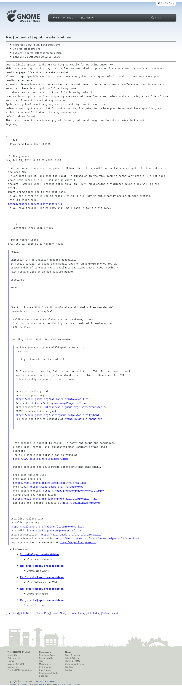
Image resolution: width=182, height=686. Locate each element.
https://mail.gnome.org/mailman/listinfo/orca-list (52, 399)
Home (55, 17)
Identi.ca (69, 667)
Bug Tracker (45, 670)
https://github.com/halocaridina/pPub (35, 204)
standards (24, 684)
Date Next (25, 613)
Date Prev (12, 613)
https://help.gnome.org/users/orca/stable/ (76, 407)
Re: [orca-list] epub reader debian (42, 566)
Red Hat (42, 684)
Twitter (68, 670)
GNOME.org (167, 3)
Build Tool (44, 675)
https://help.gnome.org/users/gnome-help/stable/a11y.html (57, 415)
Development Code (48, 673)
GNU (79, 684)
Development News (74, 664)
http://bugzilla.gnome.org (83, 419)
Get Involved (13, 658)
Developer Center (47, 655)
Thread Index (76, 613)
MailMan (61, 684)
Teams (10, 660)
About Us (12, 655)
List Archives (88, 17)
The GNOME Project (18, 652)
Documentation (46, 658)
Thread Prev (42, 613)
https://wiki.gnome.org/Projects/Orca (59, 403)
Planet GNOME (72, 660)
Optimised (11, 684)
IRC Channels (46, 667)
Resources (45, 652)
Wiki (41, 660)
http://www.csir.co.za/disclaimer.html (40, 459)
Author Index (109, 613)
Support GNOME (16, 664)
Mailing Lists (70, 17)
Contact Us (12, 667)
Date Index (93, 613)
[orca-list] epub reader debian (39, 554)
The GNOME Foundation (19, 670)
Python (69, 684)
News (68, 652)
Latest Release (72, 658)
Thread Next (58, 613)
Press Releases (72, 655)
